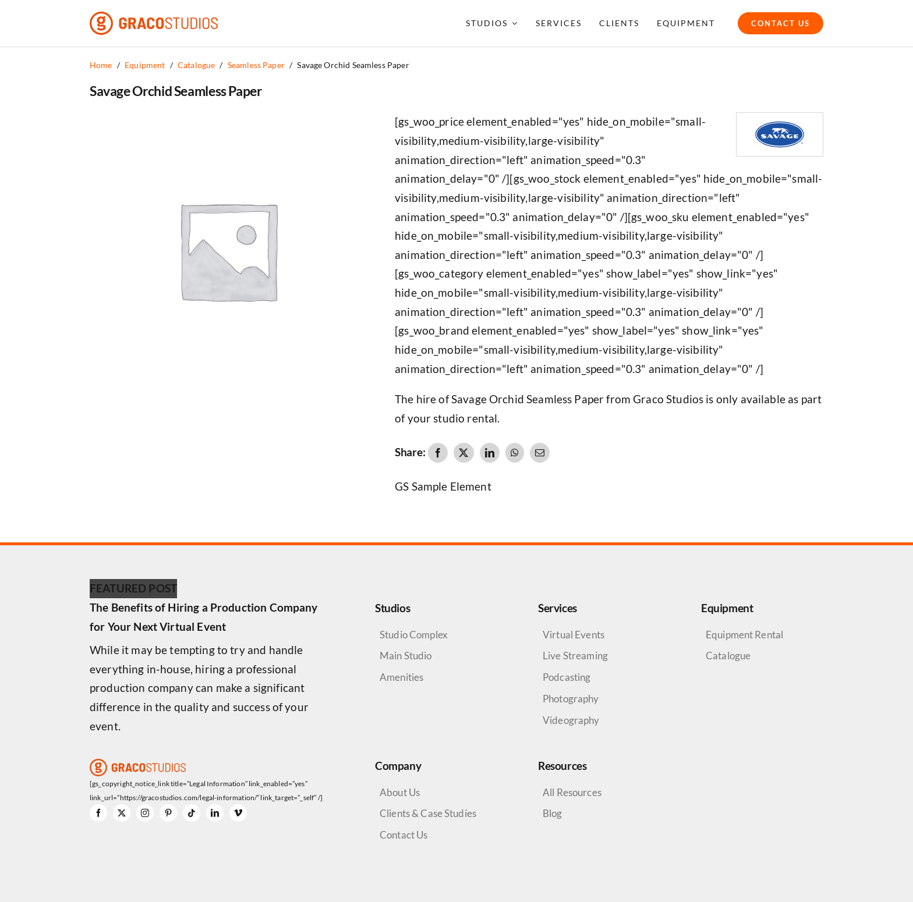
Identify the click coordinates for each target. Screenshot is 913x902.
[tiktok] (191, 813)
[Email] (540, 453)
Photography (571, 699)
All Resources (572, 792)
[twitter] (121, 813)
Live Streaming (575, 655)
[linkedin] (215, 813)
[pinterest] (168, 813)
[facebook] (98, 813)
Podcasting (566, 677)
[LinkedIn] (489, 453)
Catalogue (728, 655)
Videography (571, 720)
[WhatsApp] (514, 453)
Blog (552, 813)
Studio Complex (414, 634)
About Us (400, 792)
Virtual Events (573, 634)
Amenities (401, 677)
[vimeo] (238, 813)
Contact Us (403, 835)
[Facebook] (438, 453)
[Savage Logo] (780, 118)
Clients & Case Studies (428, 813)
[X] (463, 453)
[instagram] (145, 813)
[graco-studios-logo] (154, 17)
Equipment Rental (744, 634)
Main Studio (406, 655)
